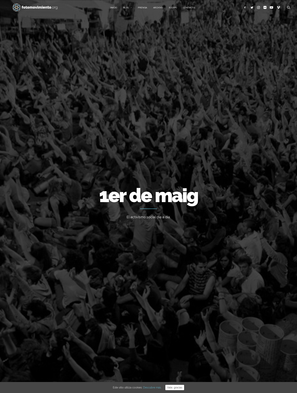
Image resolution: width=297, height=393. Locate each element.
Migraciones (71, 158)
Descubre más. (152, 387)
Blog (131, 9)
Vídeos (214, 350)
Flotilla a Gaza (161, 339)
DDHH (214, 339)
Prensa (146, 9)
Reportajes (217, 356)
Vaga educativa (162, 298)
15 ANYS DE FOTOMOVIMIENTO (172, 308)
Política (215, 327)
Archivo (162, 9)
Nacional (215, 310)
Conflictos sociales (97, 158)
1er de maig (56, 248)
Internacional (218, 316)
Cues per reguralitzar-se (167, 329)
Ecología (215, 298)
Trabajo (53, 158)
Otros (213, 362)
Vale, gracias (174, 387)
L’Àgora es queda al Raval (168, 319)
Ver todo (241, 158)
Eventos (215, 345)
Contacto (193, 9)
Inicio (117, 9)
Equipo (177, 9)
